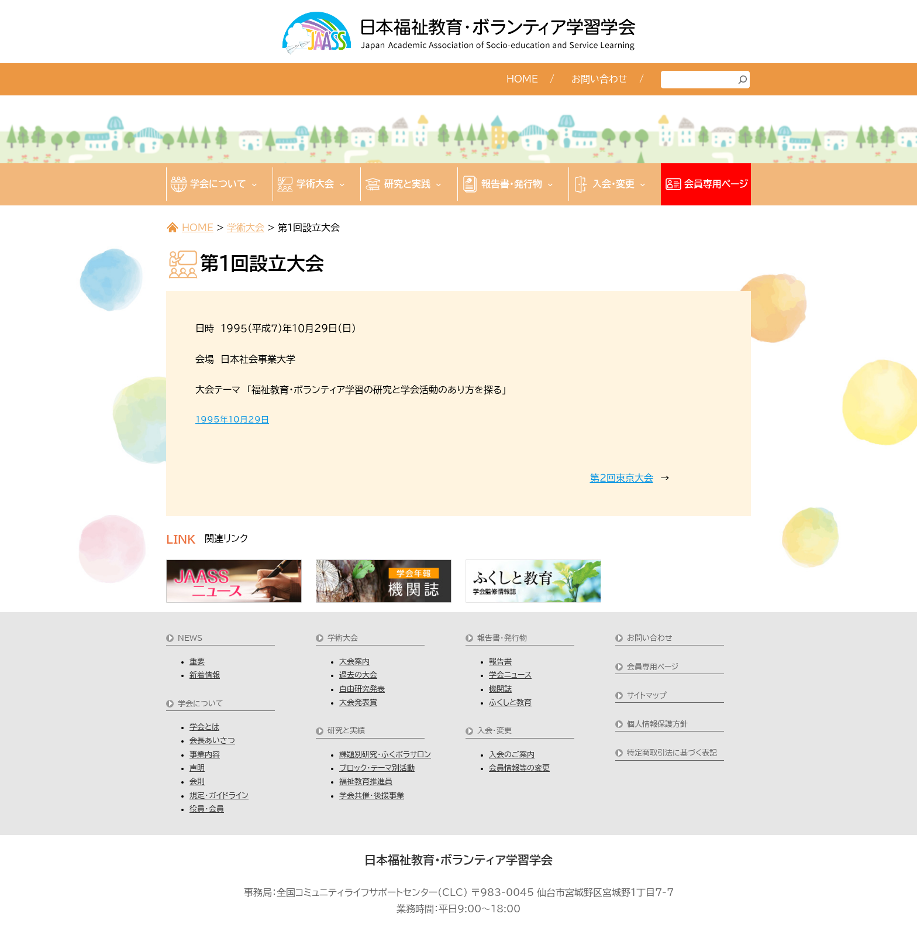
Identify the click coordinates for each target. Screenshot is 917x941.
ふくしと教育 (510, 702)
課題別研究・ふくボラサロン (385, 754)
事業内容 (204, 754)
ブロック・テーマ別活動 (377, 768)
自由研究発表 (362, 689)
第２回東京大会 (621, 478)
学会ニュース (510, 675)
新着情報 (204, 675)
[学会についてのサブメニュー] (254, 184)
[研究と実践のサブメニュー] (439, 184)
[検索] (743, 79)
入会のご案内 (512, 754)
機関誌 (500, 689)
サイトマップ (647, 695)
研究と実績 (346, 730)
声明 (197, 768)
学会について (200, 704)
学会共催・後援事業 (371, 795)
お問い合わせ (650, 638)
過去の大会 (358, 675)
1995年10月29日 (232, 419)
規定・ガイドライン (219, 795)
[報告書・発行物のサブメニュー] (550, 184)
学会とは (204, 727)
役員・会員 (206, 809)
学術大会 (245, 227)
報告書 (500, 661)
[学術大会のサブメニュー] (342, 184)
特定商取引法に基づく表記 (672, 753)
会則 (197, 781)
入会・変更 (494, 730)
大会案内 (354, 661)
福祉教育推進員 (365, 781)
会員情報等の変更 (519, 768)
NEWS (190, 638)
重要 (197, 661)
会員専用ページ (652, 667)
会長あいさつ (212, 740)
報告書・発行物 (502, 638)
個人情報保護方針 (657, 724)
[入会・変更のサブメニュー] (643, 184)
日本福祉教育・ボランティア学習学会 (458, 860)
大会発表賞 (358, 702)
